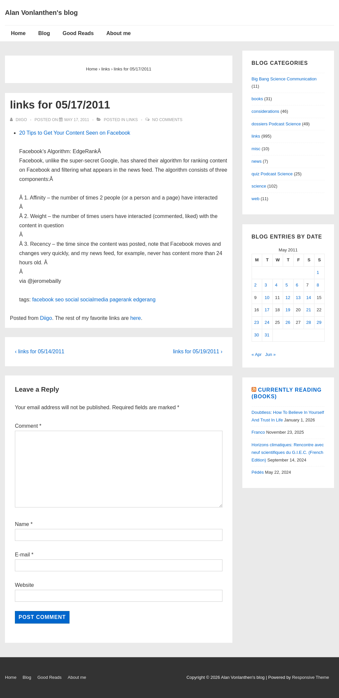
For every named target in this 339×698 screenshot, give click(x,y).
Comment (28, 426)
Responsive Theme (310, 677)
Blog (44, 33)
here (135, 318)
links (132, 119)
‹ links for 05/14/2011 (39, 351)
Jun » (270, 354)
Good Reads (78, 33)
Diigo (46, 318)
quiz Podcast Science (272, 173)
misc (256, 148)
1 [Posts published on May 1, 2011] (318, 272)
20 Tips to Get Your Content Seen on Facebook (74, 133)
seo (59, 299)
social (72, 299)
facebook (43, 299)
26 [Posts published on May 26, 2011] (287, 322)
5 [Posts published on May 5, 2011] (286, 285)
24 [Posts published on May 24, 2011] (267, 322)
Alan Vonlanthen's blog (41, 12)
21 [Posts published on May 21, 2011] (308, 309)
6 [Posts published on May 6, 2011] (297, 285)
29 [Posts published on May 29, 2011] (319, 322)
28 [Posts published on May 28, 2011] (308, 322)
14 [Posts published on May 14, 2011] (308, 297)
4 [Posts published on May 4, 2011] (276, 285)
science (259, 186)
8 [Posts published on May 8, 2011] (318, 285)
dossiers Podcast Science (276, 123)
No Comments (167, 119)
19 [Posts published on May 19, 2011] (287, 309)
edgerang (144, 299)
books (257, 98)
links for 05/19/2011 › (197, 351)
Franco (258, 432)
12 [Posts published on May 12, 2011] (287, 297)
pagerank (121, 299)
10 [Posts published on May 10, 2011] (267, 297)
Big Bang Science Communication (284, 78)
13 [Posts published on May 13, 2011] (298, 297)
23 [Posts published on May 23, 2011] (256, 322)
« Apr (257, 354)
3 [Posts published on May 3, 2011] (266, 285)
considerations (265, 111)
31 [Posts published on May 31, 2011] (267, 334)
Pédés (258, 472)
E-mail (22, 554)
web (256, 198)
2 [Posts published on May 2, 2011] (255, 285)
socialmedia (94, 299)
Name (22, 524)
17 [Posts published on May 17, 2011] (267, 309)
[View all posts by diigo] (19, 119)
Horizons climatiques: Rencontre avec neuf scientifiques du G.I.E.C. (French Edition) (288, 452)
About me (118, 33)
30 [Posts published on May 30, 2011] (256, 334)
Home (18, 33)
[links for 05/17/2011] (76, 119)
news (257, 161)
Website (24, 585)
